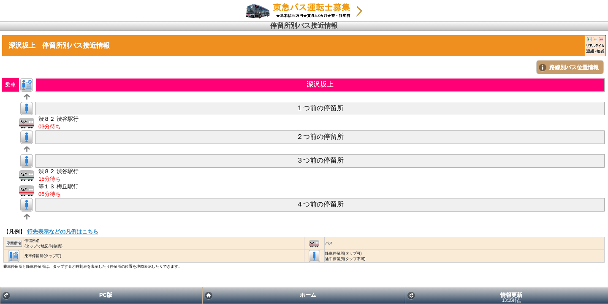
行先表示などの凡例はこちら (62, 231)
